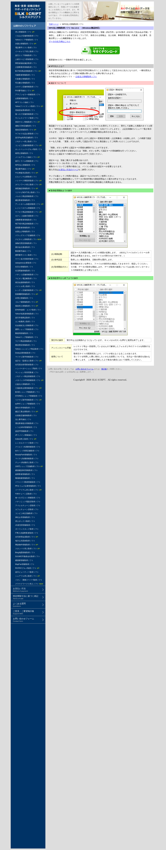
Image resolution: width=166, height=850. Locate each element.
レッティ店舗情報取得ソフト (28, 290)
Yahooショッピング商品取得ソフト (29, 349)
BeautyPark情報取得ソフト (26, 455)
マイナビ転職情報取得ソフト (27, 459)
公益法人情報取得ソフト (25, 384)
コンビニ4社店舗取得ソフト (26, 513)
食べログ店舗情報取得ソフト (27, 114)
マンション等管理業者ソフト (27, 372)
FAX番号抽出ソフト (24, 91)
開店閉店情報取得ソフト (25, 345)
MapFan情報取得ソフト (25, 564)
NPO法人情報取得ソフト (25, 165)
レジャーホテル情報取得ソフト (28, 208)
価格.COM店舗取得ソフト (25, 126)
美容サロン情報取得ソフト (27, 122)
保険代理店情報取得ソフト (26, 243)
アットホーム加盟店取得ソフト (29, 204)
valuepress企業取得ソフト (26, 263)
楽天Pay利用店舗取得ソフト (26, 138)
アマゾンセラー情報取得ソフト (28, 94)
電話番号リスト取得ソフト (26, 48)
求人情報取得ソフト (25, 32)
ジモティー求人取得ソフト (26, 141)
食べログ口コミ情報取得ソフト (28, 498)
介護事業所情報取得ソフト (26, 67)
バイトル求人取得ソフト (25, 286)
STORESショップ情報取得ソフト (29, 396)
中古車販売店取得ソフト (26, 173)
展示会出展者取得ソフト (25, 247)
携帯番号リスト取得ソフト (26, 255)
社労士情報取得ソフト (24, 267)
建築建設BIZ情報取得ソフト (26, 470)
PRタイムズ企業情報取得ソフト (28, 486)
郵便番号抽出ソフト (23, 251)
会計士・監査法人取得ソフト (28, 361)
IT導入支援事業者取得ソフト (27, 533)
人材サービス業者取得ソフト (27, 59)
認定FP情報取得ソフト (24, 431)
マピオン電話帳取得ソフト (26, 278)
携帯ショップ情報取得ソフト (27, 329)
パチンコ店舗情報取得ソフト (27, 275)
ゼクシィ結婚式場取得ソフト (27, 216)
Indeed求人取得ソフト (25, 439)
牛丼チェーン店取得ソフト (26, 494)
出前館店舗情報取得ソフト (26, 415)
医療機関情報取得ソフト (26, 294)
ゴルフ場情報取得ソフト (26, 302)
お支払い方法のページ (68, 169)
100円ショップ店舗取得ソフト (29, 466)
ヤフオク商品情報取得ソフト (28, 212)
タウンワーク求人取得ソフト (28, 185)
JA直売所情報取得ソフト (25, 525)
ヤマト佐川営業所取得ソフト (27, 259)
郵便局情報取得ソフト (24, 333)
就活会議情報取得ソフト (25, 282)
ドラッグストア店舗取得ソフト (28, 235)
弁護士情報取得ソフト (25, 44)
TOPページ (54, 24)
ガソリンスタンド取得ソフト (27, 529)
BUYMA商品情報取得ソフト (28, 71)
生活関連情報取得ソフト (25, 271)
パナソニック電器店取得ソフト (28, 502)
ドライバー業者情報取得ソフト (28, 482)
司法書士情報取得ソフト (25, 83)
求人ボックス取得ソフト (25, 521)
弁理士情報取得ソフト (24, 298)
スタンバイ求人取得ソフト (27, 549)
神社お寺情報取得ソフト (25, 517)
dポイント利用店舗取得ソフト (27, 451)
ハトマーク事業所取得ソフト (28, 181)
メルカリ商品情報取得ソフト (27, 196)
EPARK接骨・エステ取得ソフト (28, 310)
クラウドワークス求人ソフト (29, 584)
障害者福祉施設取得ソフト (26, 63)
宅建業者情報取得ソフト (25, 75)
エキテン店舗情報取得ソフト (27, 87)
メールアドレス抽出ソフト (27, 157)
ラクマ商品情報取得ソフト (26, 341)
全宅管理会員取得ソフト (26, 537)
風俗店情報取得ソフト (25, 130)
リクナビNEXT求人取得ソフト (27, 192)
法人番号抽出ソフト (23, 419)
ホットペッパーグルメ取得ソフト (28, 149)
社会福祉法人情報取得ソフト (27, 325)
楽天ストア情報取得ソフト (26, 55)
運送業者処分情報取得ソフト (27, 423)
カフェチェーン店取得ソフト (27, 509)
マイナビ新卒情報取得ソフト (27, 357)
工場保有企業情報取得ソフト (28, 388)
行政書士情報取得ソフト (25, 79)
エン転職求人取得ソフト (25, 322)
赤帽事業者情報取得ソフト (26, 220)
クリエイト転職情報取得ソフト (28, 447)
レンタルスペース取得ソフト (27, 443)
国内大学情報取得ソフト (25, 408)
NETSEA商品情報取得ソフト (27, 224)
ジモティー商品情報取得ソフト (28, 376)
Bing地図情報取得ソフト (25, 552)
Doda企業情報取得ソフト (25, 353)
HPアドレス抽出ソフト (24, 102)
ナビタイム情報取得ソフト (28, 239)
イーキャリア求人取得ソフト (27, 51)
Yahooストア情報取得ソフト (26, 40)
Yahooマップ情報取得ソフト (26, 337)
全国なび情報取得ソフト (25, 231)
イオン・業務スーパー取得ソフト (28, 580)
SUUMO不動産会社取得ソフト (27, 556)
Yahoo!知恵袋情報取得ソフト (27, 314)
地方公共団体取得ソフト (25, 541)
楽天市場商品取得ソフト (25, 318)
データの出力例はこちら (59, 41)
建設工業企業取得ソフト (26, 412)
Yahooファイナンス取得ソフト (29, 106)
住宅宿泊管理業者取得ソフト (27, 365)
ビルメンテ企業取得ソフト (26, 177)
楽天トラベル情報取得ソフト (27, 161)
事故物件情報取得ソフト (26, 545)
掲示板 (104, 369)
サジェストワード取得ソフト (27, 118)
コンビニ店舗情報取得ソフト (28, 145)
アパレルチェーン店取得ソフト (28, 505)
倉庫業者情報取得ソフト (25, 474)
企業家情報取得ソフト (24, 98)
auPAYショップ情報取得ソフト (28, 404)
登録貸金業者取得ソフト (25, 110)
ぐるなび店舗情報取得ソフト (27, 36)
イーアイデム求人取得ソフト (28, 490)
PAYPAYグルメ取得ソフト (27, 568)
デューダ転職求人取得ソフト (27, 462)
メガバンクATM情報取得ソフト (29, 380)
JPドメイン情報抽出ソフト (26, 435)
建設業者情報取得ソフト (25, 200)
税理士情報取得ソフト (24, 153)
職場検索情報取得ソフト (25, 478)
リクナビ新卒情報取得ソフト (28, 400)
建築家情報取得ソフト (24, 560)
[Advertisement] (28, 645)
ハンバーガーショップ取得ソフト (28, 368)
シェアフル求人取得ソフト (27, 576)
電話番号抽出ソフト (25, 169)
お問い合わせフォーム (85, 369)
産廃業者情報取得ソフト (25, 228)
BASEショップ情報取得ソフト (27, 392)
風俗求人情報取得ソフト (26, 306)
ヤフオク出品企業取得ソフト (27, 134)
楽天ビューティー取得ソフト (27, 572)
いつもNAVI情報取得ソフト (26, 427)
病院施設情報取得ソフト (26, 188)
